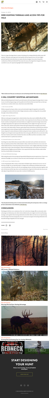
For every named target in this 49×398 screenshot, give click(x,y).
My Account (37, 2)
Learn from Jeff (24, 374)
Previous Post (4, 229)
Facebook (6, 225)
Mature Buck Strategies (7, 8)
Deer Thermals (43, 93)
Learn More (12, 350)
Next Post (45, 229)
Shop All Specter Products (37, 350)
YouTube (21, 385)
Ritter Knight (26, 393)
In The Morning (23, 204)
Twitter (10, 225)
